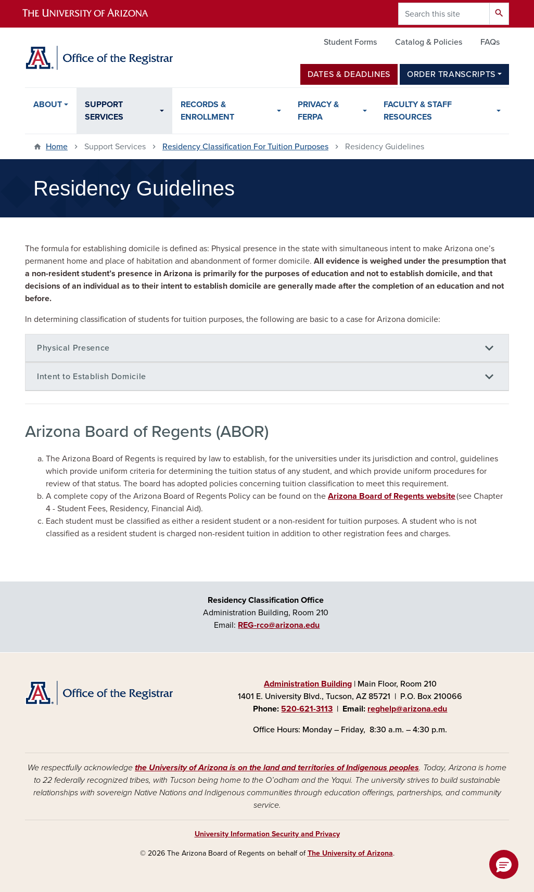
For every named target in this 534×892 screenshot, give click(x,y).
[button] (503, 864)
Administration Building (308, 684)
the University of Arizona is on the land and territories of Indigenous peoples (277, 767)
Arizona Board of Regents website (391, 496)
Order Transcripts (451, 74)
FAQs (490, 42)
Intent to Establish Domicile (91, 376)
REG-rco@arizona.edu (279, 625)
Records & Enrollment (207, 110)
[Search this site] (444, 14)
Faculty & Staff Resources (418, 110)
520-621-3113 (307, 709)
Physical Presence (73, 348)
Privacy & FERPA (318, 110)
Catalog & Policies (428, 42)
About (47, 104)
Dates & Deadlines (349, 74)
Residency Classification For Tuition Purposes (245, 146)
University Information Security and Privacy (267, 834)
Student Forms (350, 42)
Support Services (104, 110)
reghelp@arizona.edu (407, 709)
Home (57, 146)
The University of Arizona (350, 853)
